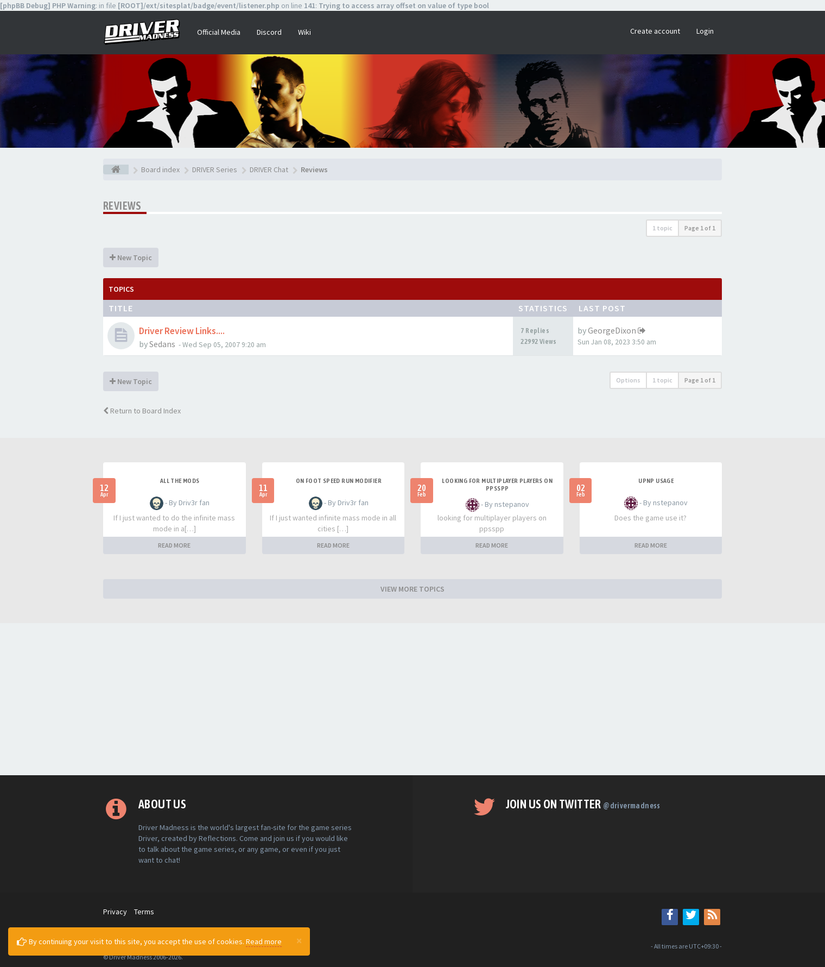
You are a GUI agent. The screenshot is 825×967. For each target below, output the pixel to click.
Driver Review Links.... (182, 331)
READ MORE (174, 545)
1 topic (662, 228)
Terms (144, 911)
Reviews (122, 205)
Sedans (162, 343)
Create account (655, 31)
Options (628, 380)
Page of (699, 228)
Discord (269, 32)
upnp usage (656, 481)
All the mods (180, 481)
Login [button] (705, 31)
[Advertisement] (412, 699)
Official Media (218, 32)
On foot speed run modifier (339, 481)
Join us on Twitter (583, 804)
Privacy (115, 911)
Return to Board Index (142, 411)
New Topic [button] (131, 257)
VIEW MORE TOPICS (412, 589)
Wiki (304, 32)
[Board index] (116, 169)
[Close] (299, 940)
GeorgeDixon (612, 330)
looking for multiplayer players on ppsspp (497, 484)
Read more (264, 941)
